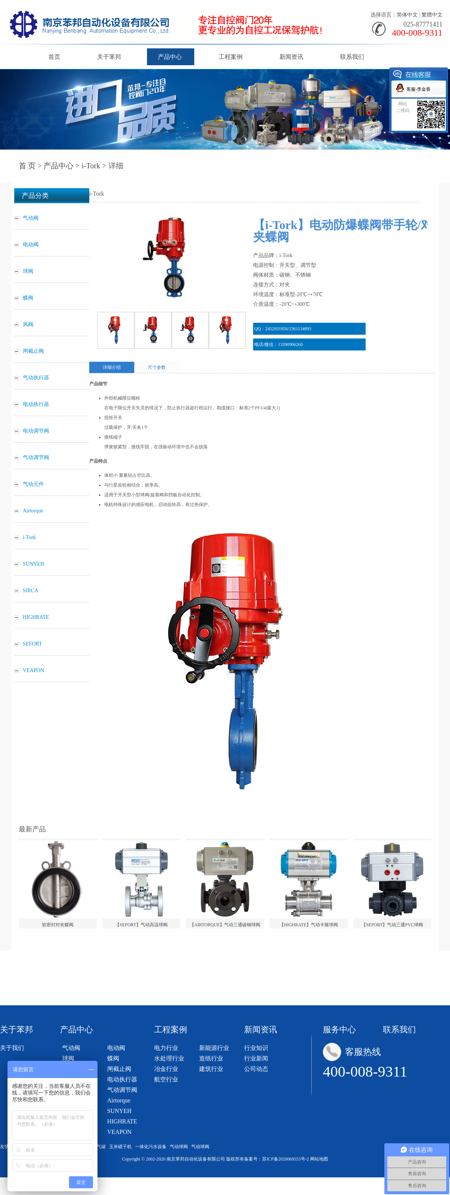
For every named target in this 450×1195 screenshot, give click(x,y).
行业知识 (256, 1048)
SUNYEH (119, 1111)
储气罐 (99, 1146)
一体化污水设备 (150, 1146)
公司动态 (256, 1069)
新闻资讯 (291, 57)
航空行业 (166, 1079)
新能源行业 (214, 1048)
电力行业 (166, 1048)
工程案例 (231, 57)
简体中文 (407, 15)
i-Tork (91, 166)
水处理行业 (169, 1058)
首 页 (27, 166)
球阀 (68, 1058)
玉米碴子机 (120, 1146)
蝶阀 (113, 1058)
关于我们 (12, 1048)
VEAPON (119, 1132)
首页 (54, 57)
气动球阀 (179, 1146)
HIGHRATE (122, 1121)
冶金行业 (166, 1069)
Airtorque (118, 1100)
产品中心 (170, 57)
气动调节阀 (122, 1090)
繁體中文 (432, 15)
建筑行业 (211, 1069)
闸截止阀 (119, 1069)
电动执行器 (122, 1079)
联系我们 (352, 57)
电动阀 (116, 1048)
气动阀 (71, 1048)
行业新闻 (256, 1058)
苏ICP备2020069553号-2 (285, 1159)
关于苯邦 (109, 57)
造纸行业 (211, 1058)
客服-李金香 (418, 89)
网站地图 (319, 1159)
